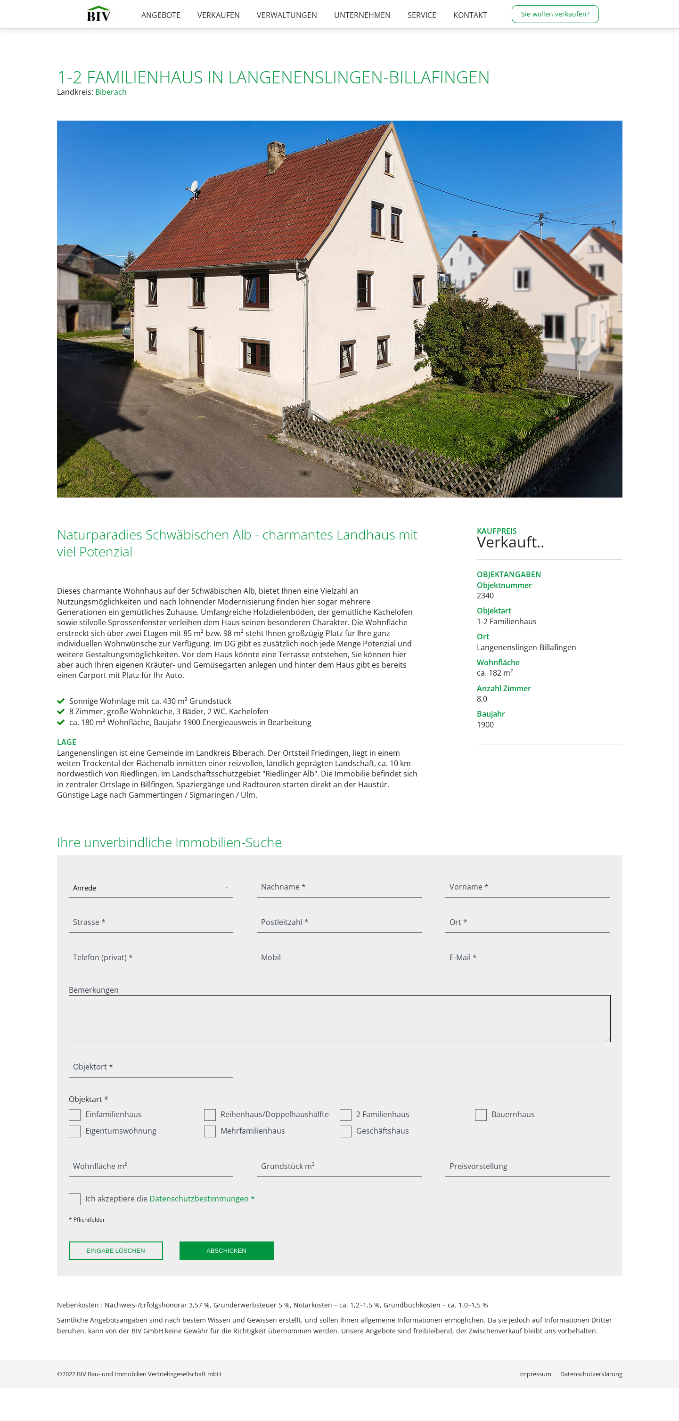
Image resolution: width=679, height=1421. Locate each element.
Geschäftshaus (374, 1131)
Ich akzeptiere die (162, 1198)
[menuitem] (160, 31)
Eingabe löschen (115, 1250)
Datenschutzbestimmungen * (202, 1198)
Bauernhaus (505, 1114)
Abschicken (226, 1250)
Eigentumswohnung (112, 1131)
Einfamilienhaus (105, 1114)
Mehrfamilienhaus (244, 1131)
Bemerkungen (94, 990)
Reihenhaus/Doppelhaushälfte (266, 1114)
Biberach (111, 92)
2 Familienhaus (374, 1114)
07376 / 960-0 (423, 8)
